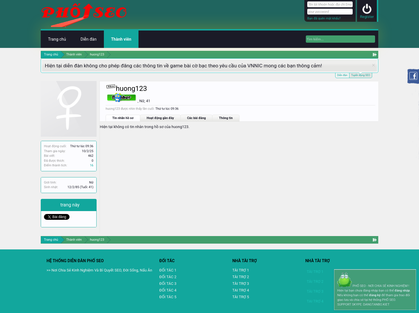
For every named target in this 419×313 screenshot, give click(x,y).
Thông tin (225, 118)
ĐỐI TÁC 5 (168, 297)
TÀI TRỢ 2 (240, 277)
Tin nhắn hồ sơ (123, 118)
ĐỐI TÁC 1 (168, 270)
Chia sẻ (52, 205)
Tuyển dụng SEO (360, 75)
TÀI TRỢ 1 (240, 270)
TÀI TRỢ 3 (240, 283)
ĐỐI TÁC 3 (168, 283)
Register (367, 17)
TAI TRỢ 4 (240, 290)
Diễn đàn (342, 75)
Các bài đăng (196, 118)
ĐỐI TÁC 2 (168, 277)
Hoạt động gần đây (160, 118)
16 (91, 165)
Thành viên (121, 39)
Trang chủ (57, 39)
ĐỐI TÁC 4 (168, 290)
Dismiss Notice (373, 65)
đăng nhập (402, 290)
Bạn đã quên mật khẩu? (324, 18)
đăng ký (374, 295)
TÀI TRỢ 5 (240, 297)
